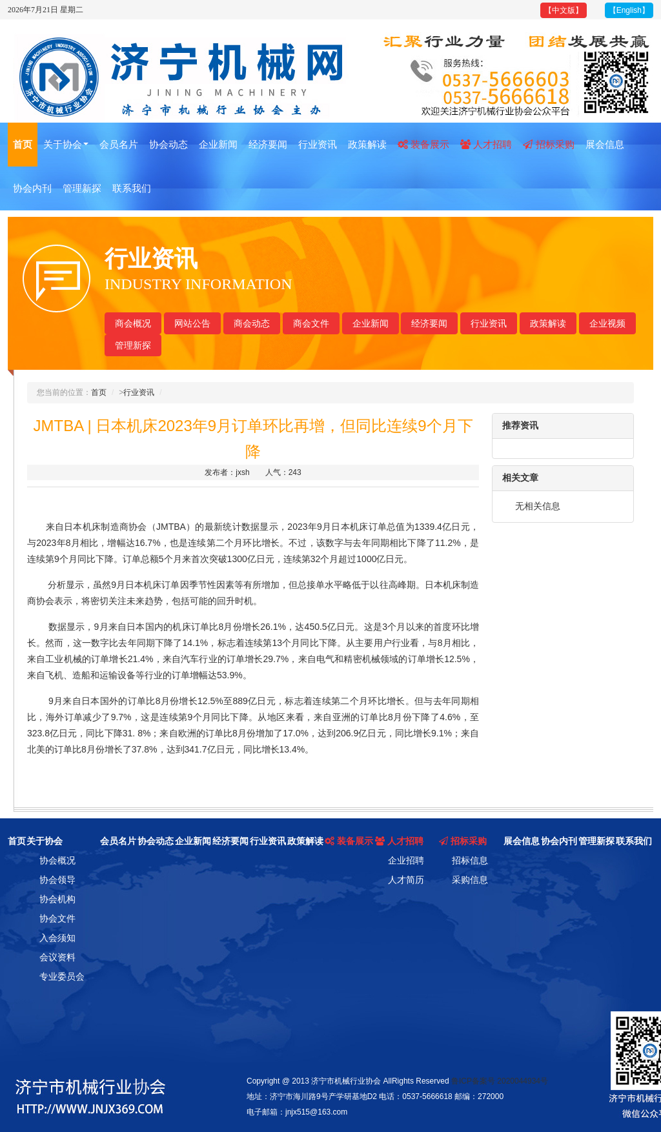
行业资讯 (317, 144)
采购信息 (470, 879)
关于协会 (65, 144)
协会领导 (57, 879)
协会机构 (57, 899)
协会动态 (168, 144)
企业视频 (607, 323)
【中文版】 (563, 10)
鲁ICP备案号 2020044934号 (499, 1081)
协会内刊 (32, 188)
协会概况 (57, 860)
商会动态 (252, 323)
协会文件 (57, 918)
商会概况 (133, 323)
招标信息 (470, 860)
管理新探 (82, 188)
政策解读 (367, 144)
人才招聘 (486, 144)
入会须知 (57, 938)
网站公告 (192, 323)
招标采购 (548, 144)
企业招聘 (406, 860)
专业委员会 (62, 976)
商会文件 (311, 323)
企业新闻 (218, 144)
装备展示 (423, 144)
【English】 (629, 10)
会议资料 (57, 957)
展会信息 (604, 144)
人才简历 (406, 879)
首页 (22, 144)
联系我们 (131, 188)
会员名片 (118, 144)
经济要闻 (268, 144)
